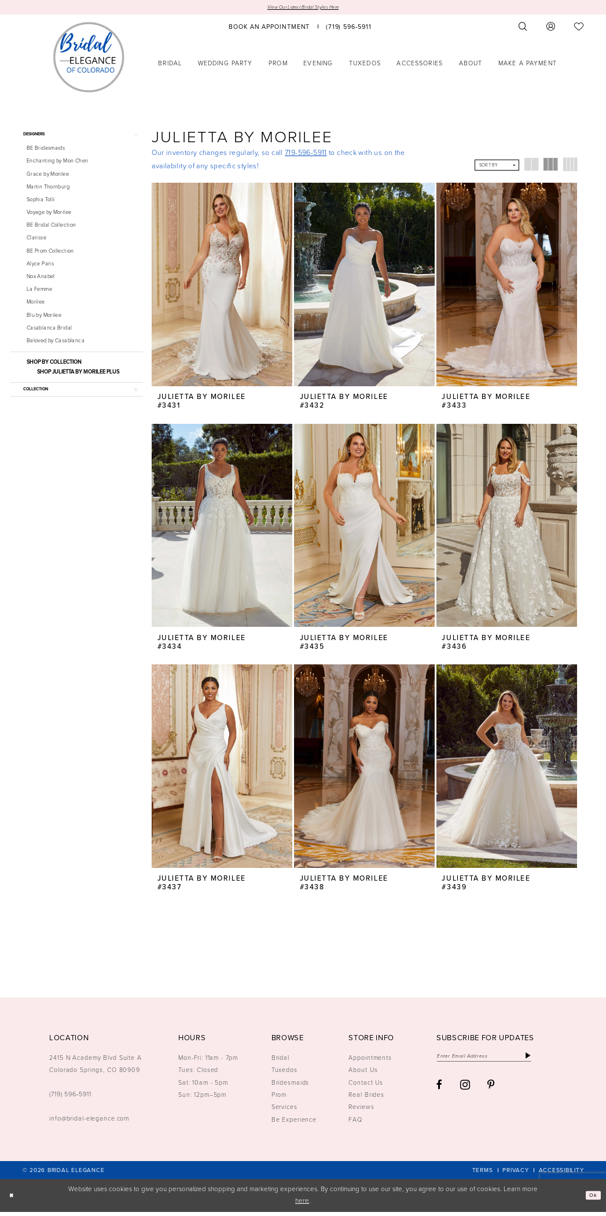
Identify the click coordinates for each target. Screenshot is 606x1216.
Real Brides (366, 1098)
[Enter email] (497, 1061)
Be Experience (294, 1123)
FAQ (355, 1123)
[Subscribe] (554, 1061)
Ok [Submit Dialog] (591, 1199)
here (302, 1205)
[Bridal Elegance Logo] (88, 58)
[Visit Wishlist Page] (579, 28)
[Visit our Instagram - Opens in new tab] (465, 1092)
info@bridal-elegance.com (89, 1123)
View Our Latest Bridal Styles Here (303, 7)
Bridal (280, 1061)
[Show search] (523, 28)
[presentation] (222, 286)
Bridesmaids (290, 1086)
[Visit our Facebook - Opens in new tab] (439, 1093)
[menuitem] (269, 28)
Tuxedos (284, 1074)
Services (284, 1111)
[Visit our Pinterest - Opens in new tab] (491, 1093)
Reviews (361, 1111)
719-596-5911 (306, 154)
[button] (551, 28)
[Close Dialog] (12, 1199)
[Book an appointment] (269, 28)
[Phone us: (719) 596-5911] (349, 28)
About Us (362, 1074)
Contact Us (365, 1086)
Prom (279, 1098)
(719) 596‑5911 (70, 1098)
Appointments (370, 1061)
